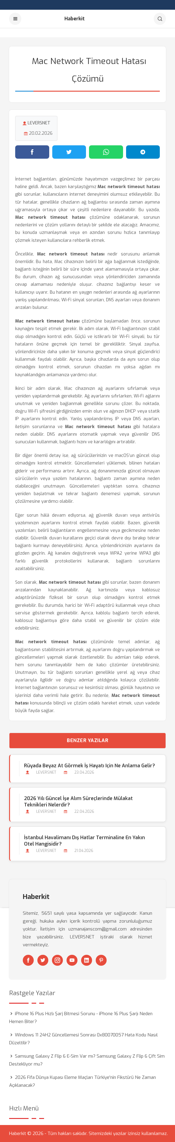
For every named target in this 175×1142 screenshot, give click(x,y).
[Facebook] (28, 960)
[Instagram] (57, 960)
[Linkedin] (86, 960)
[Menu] (15, 19)
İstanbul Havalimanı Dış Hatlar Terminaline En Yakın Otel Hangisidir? (84, 840)
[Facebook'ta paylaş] (32, 152)
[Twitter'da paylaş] (69, 152)
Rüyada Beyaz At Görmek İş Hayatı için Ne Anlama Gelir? (89, 765)
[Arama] (160, 19)
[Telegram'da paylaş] (143, 152)
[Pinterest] (101, 960)
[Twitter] (42, 960)
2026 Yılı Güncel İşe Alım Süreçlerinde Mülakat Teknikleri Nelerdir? (78, 801)
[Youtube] (72, 960)
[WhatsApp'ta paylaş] (106, 152)
